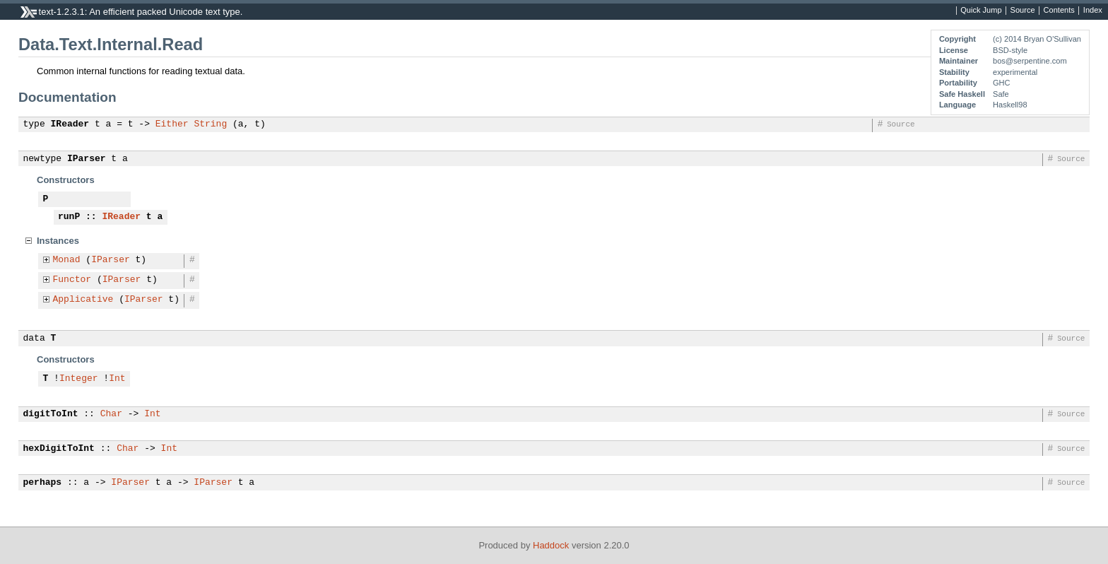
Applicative (83, 299)
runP (69, 217)
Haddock (551, 545)
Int (117, 378)
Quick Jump (980, 10)
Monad (67, 260)
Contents (1059, 10)
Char (111, 414)
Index (1092, 10)
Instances (58, 240)
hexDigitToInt (59, 448)
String (210, 124)
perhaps (42, 482)
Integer (78, 378)
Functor (72, 280)
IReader (70, 124)
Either (172, 124)
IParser (86, 159)
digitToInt (50, 414)
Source (1022, 10)
